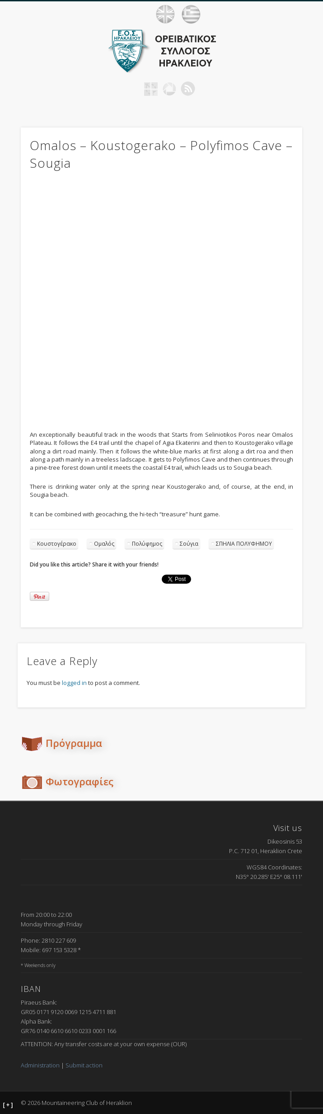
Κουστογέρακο (56, 544)
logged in (74, 683)
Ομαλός (104, 544)
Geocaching (151, 88)
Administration (40, 1065)
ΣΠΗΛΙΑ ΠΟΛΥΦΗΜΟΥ (244, 544)
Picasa (169, 88)
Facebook (132, 88)
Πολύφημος (147, 544)
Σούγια (189, 544)
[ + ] (8, 1105)
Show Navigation (305, 14)
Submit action (84, 1065)
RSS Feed (188, 88)
